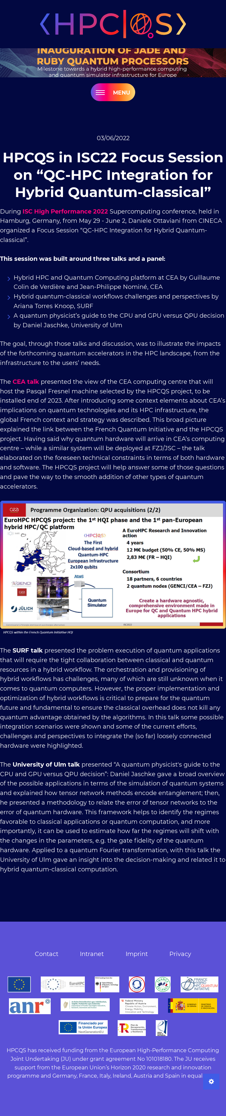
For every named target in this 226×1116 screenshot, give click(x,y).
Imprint (137, 954)
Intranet (92, 954)
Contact (46, 954)
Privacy (180, 954)
